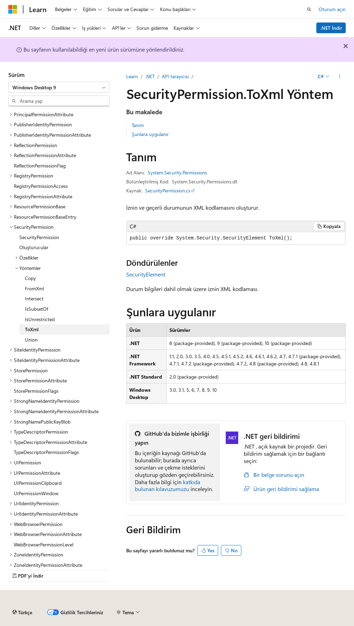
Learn (132, 76)
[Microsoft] (12, 9)
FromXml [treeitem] (34, 288)
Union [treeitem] (31, 339)
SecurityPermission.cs (167, 190)
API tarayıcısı (175, 76)
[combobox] (59, 87)
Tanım (138, 125)
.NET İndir (331, 28)
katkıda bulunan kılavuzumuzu (167, 485)
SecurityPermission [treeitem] (39, 237)
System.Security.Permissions (177, 172)
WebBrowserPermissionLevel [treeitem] (43, 544)
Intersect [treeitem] (34, 298)
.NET (150, 76)
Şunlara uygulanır (150, 134)
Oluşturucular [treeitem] (33, 247)
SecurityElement (145, 274)
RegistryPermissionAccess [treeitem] (41, 186)
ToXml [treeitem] (32, 329)
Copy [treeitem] (30, 278)
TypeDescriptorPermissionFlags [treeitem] (46, 452)
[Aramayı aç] (309, 9)
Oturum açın (332, 9)
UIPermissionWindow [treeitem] (36, 493)
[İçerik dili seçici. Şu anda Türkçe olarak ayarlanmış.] (22, 612)
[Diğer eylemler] (340, 76)
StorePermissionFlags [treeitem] (36, 391)
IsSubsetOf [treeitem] (36, 309)
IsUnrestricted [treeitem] (40, 319)
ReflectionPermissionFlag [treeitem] (40, 165)
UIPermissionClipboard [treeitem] (38, 483)
